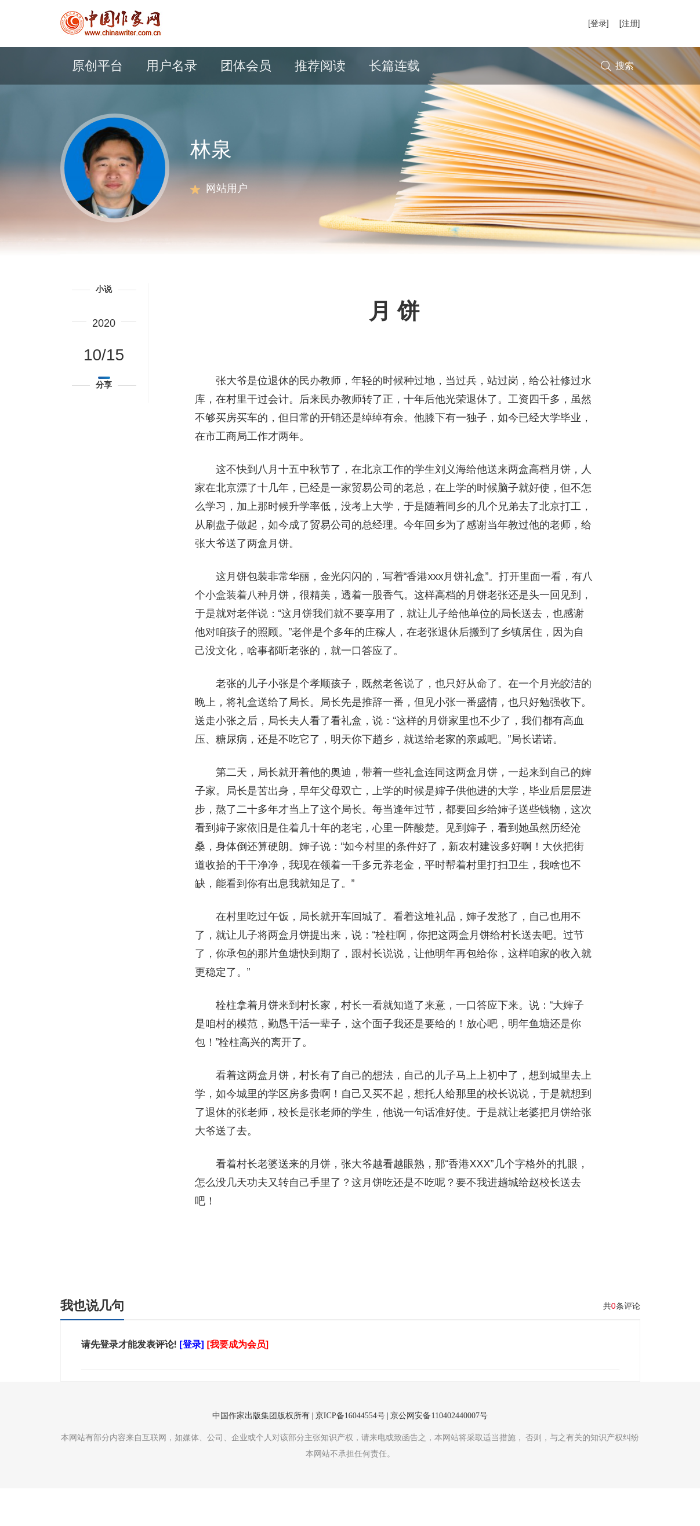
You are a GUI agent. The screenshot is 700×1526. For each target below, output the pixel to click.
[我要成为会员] (237, 1382)
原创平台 (97, 66)
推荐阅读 (320, 66)
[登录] (598, 23)
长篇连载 (394, 66)
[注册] (629, 23)
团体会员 (245, 66)
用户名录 (171, 66)
